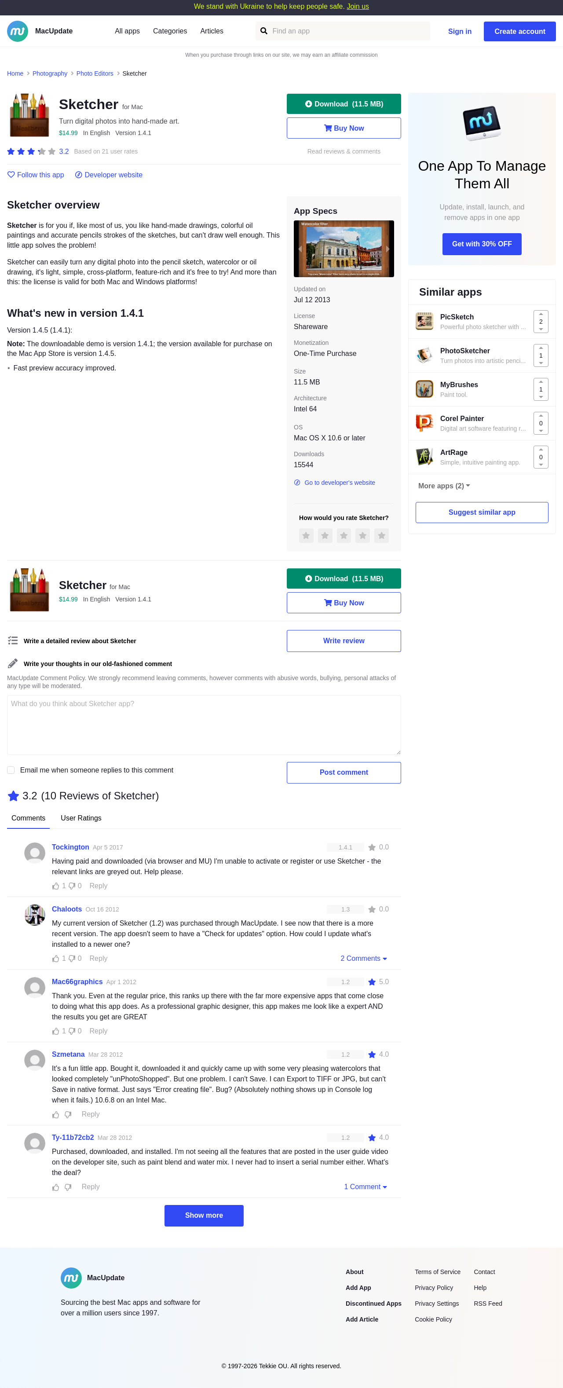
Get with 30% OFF (482, 244)
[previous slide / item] (300, 248)
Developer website (109, 175)
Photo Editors (95, 73)
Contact (484, 1272)
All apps (127, 31)
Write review (344, 640)
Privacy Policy (434, 1288)
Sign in (460, 31)
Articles (211, 31)
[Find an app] (263, 31)
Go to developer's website (334, 483)
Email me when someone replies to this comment (97, 770)
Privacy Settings (437, 1303)
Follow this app (35, 175)
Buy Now (344, 128)
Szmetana (68, 1054)
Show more (204, 1215)
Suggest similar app (482, 512)
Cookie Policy (433, 1319)
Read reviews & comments (344, 151)
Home (15, 73)
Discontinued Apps (374, 1303)
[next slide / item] (388, 248)
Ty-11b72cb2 (73, 1137)
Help (480, 1288)
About (354, 1272)
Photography (50, 73)
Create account (519, 31)
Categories (170, 31)
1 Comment (366, 1186)
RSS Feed (488, 1303)
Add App (358, 1288)
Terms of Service (438, 1272)
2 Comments (364, 958)
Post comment (344, 772)
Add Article (362, 1319)
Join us (358, 6)
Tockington (70, 847)
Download (343, 104)
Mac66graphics (77, 981)
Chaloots (67, 909)
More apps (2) (441, 486)
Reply (99, 885)
